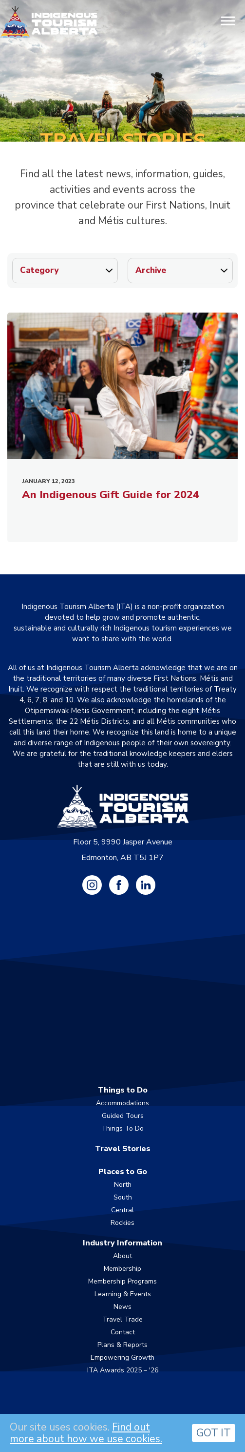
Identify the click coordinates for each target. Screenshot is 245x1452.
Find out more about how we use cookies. (86, 1433)
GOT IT (213, 1433)
